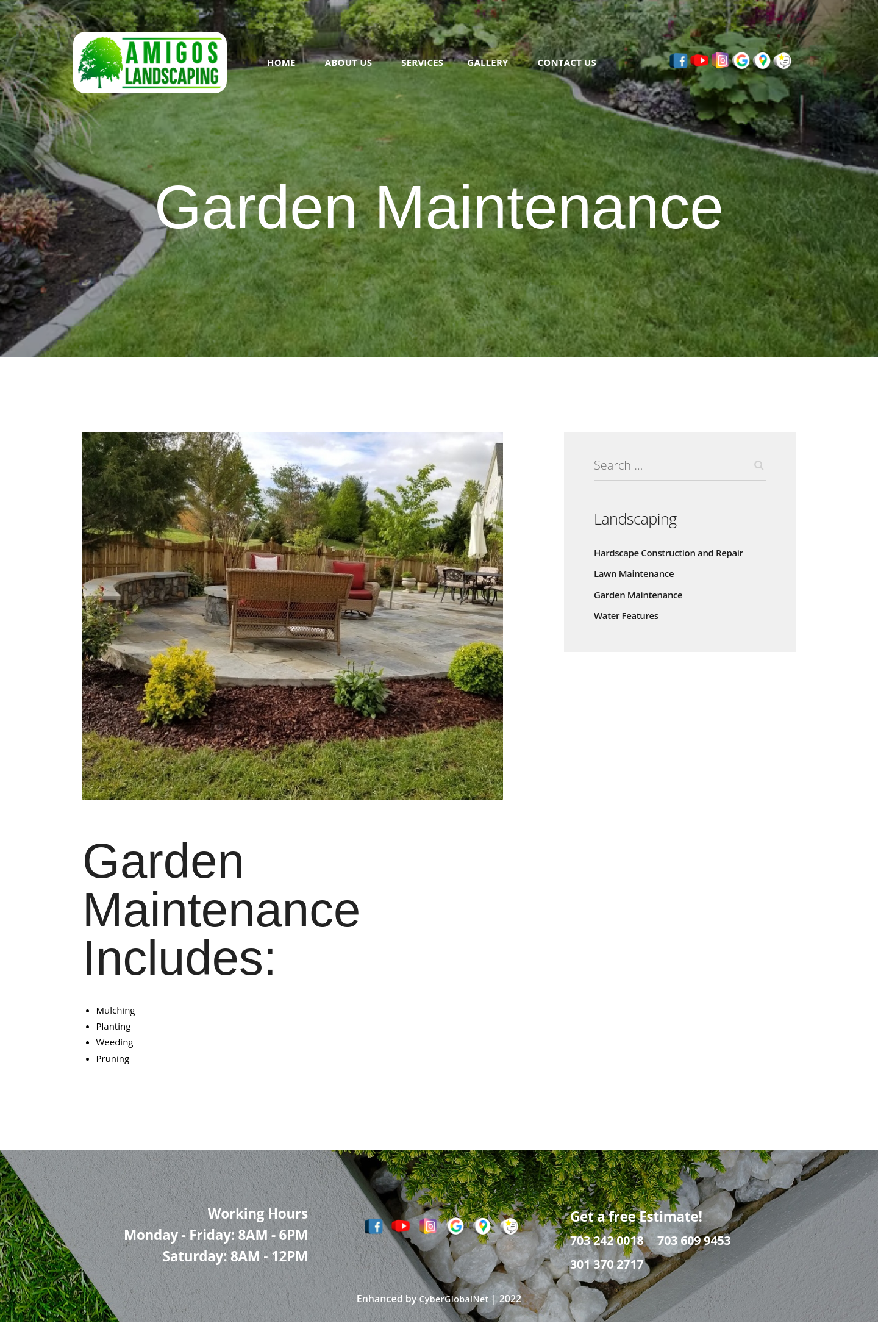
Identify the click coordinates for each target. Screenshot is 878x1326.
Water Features (626, 620)
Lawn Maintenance (634, 578)
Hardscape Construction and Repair (668, 556)
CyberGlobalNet (453, 1303)
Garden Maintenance (638, 598)
